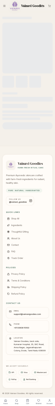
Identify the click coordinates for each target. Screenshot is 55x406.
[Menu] (4, 6)
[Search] (42, 6)
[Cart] (49, 6)
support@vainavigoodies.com (27, 314)
